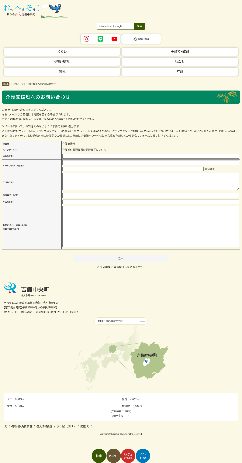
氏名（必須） (8, 156)
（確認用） (209, 169)
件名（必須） (8, 202)
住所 (8, 182)
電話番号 (10, 195)
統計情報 (117, 415)
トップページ (17, 84)
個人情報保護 (44, 426)
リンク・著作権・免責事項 (18, 426)
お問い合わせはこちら (110, 321)
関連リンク (86, 426)
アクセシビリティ (66, 426)
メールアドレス (13, 165)
